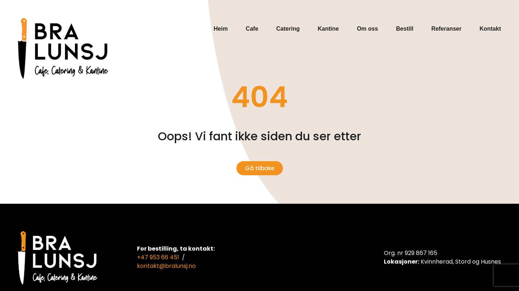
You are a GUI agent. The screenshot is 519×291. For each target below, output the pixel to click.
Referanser (446, 29)
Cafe (252, 29)
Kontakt (490, 29)
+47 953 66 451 (158, 257)
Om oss (367, 29)
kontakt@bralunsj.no (166, 266)
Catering (288, 29)
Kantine (328, 29)
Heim (221, 29)
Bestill (404, 29)
